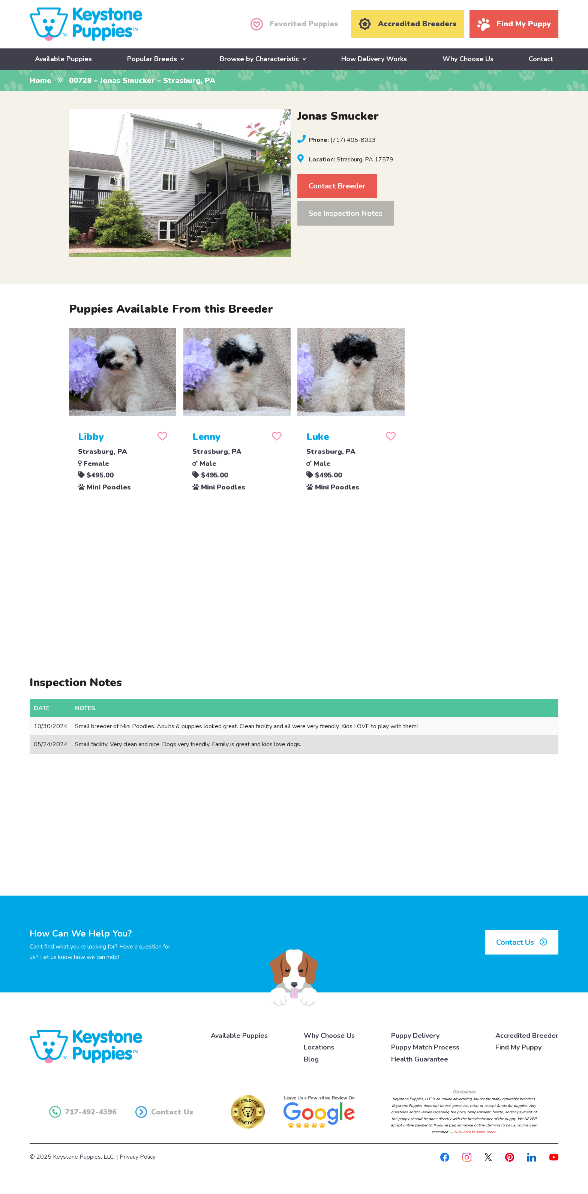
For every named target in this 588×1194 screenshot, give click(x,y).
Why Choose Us (468, 58)
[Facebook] (444, 1156)
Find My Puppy (518, 1046)
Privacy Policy (138, 1156)
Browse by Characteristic (259, 58)
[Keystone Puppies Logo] (86, 1046)
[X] (488, 1156)
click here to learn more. (475, 1131)
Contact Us (521, 942)
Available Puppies (63, 58)
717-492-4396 (83, 1111)
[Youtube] (553, 1156)
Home (40, 80)
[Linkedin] (531, 1156)
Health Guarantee (419, 1058)
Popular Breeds (152, 58)
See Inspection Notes (345, 213)
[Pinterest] (509, 1156)
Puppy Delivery (415, 1035)
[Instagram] (466, 1156)
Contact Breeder (337, 186)
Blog (311, 1058)
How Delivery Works (374, 58)
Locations (319, 1046)
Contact (541, 58)
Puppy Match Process (425, 1046)
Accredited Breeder (526, 1035)
